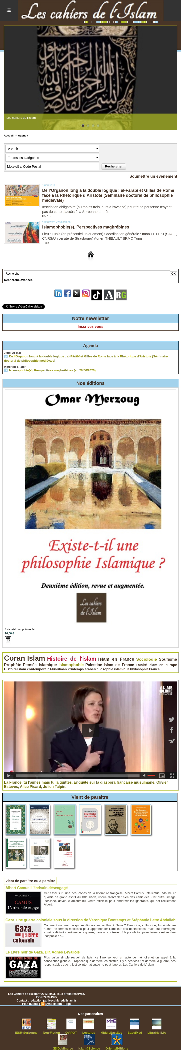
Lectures (77, 1026)
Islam (29, 656)
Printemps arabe (151, 661)
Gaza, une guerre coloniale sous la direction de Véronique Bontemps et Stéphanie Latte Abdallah (86, 915)
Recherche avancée (17, 279)
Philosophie (23, 664)
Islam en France (88, 657)
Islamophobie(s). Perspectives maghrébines (86, 227)
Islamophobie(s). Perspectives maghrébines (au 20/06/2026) (49, 369)
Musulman (134, 661)
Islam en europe (80, 661)
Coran (12, 656)
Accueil (8, 135)
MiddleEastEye (98, 1026)
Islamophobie (14, 661)
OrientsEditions (103, 1042)
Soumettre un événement (152, 176)
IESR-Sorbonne (18, 1026)
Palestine (30, 661)
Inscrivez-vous (90, 326)
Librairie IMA (140, 1026)
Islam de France (49, 661)
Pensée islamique (164, 657)
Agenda (22, 135)
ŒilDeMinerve (164, 1026)
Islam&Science (77, 1042)
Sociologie (112, 657)
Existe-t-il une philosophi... (18, 628)
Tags (67, 998)
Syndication (53, 998)
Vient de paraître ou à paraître (32, 875)
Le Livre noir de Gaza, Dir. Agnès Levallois (41, 947)
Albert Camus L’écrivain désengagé (35, 883)
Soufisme (128, 657)
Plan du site (30, 998)
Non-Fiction (41, 1026)
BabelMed (120, 1026)
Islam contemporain (114, 661)
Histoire (96, 661)
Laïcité (65, 661)
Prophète (143, 657)
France (35, 664)
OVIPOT (60, 1026)
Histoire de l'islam (55, 656)
